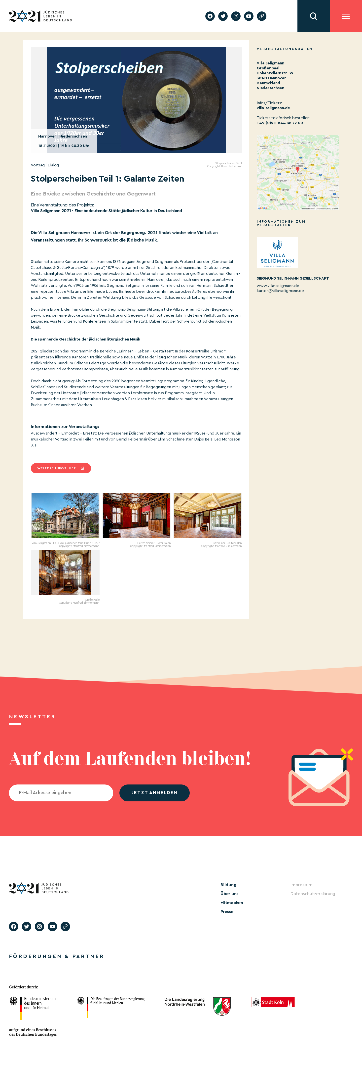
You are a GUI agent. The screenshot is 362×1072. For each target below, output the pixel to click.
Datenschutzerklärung (312, 893)
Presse (226, 911)
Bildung (228, 884)
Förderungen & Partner (56, 956)
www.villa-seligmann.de (278, 286)
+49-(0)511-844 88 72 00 (280, 123)
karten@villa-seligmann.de (280, 291)
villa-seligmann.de (273, 108)
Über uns (229, 893)
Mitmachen (231, 902)
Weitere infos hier (56, 468)
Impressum (301, 884)
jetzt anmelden (155, 792)
